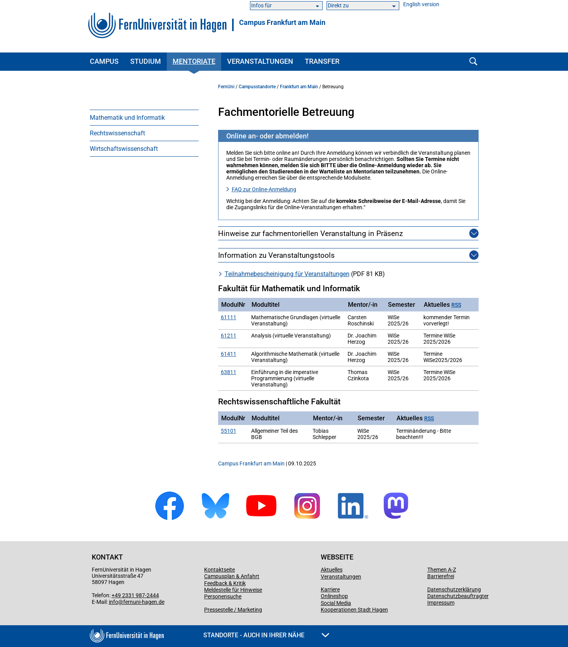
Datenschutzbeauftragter (458, 596)
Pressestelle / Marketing (233, 610)
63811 (228, 372)
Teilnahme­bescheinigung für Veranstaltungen (287, 274)
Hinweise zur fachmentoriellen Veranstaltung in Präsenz (310, 233)
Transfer (322, 61)
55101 (228, 431)
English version (421, 4)
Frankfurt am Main (299, 86)
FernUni (226, 86)
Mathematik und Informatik (127, 117)
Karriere (330, 589)
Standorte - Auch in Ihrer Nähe (266, 635)
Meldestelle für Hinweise (233, 590)
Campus (104, 61)
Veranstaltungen (260, 61)
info (113, 602)
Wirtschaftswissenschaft (124, 148)
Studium (145, 61)
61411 (228, 354)
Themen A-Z (441, 570)
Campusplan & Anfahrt (231, 576)
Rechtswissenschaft (117, 133)
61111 (228, 317)
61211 (228, 335)
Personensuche (222, 596)
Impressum (440, 603)
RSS (456, 305)
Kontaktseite (219, 570)
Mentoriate (194, 61)
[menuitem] (144, 117)
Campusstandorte (257, 86)
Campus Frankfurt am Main (282, 22)
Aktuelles (332, 570)
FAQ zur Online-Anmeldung (264, 189)
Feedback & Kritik (225, 583)
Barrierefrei (440, 576)
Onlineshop (334, 596)
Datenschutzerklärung (454, 589)
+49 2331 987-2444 (135, 595)
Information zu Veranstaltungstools (276, 255)
